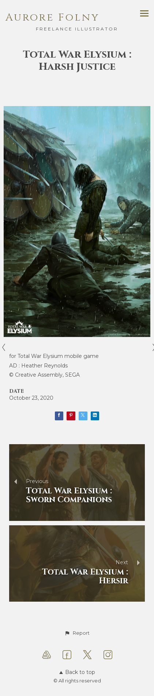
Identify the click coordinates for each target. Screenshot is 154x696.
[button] (76, 633)
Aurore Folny (52, 17)
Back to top (77, 672)
